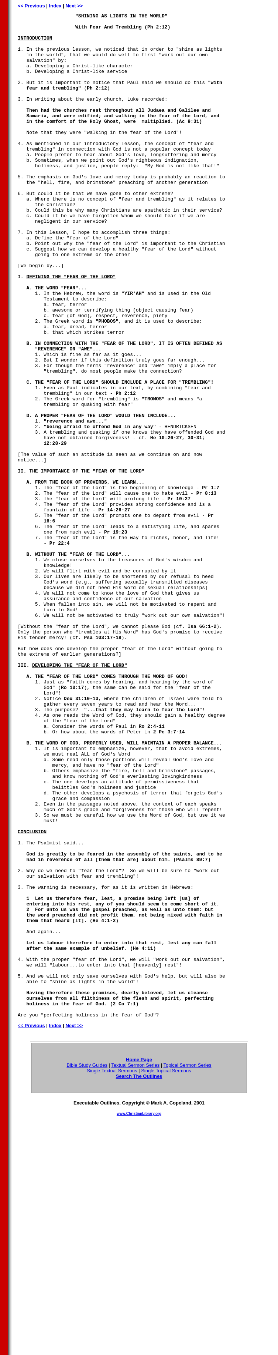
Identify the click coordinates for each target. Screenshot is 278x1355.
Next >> (74, 6)
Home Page (139, 1260)
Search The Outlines (139, 1277)
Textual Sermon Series (135, 1266)
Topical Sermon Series (188, 1266)
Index (55, 6)
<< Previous (31, 6)
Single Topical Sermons (166, 1271)
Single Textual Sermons (112, 1271)
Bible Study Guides (86, 1266)
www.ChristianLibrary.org (139, 1314)
